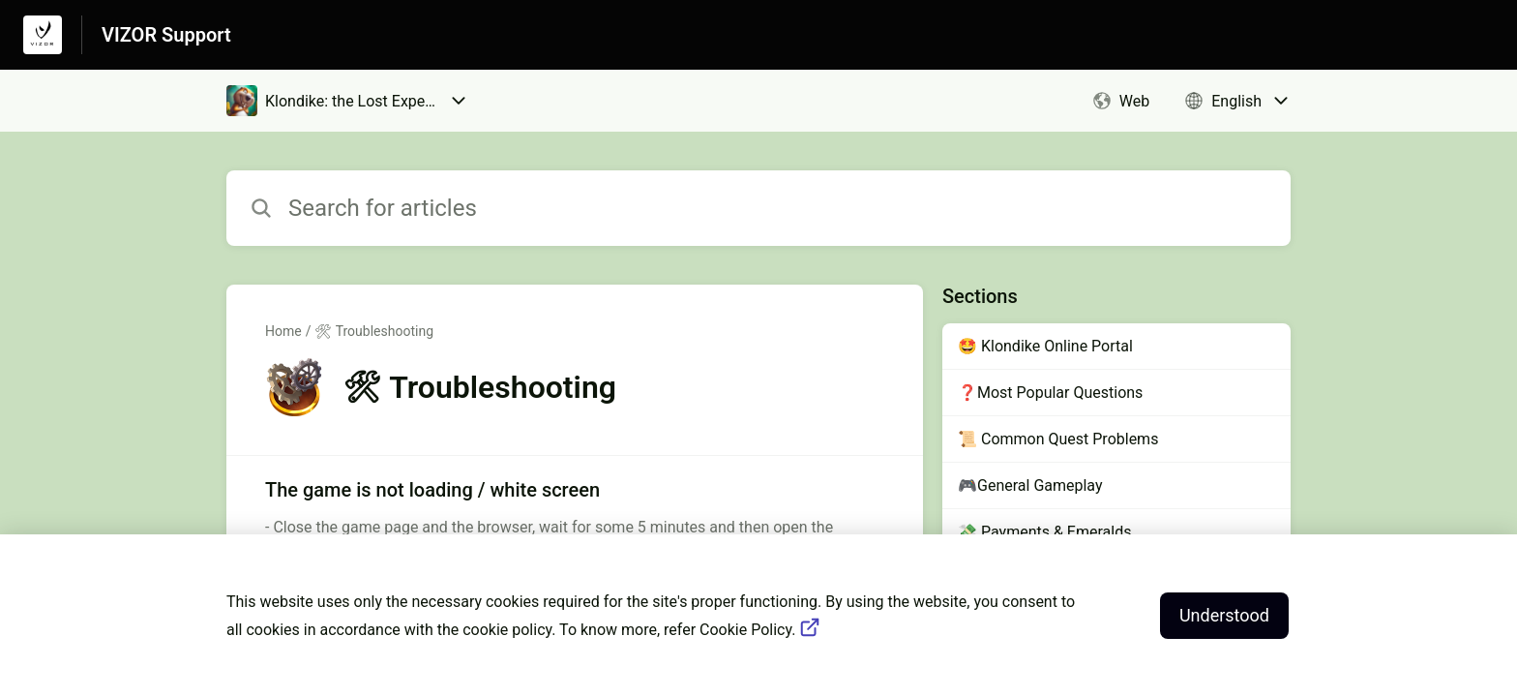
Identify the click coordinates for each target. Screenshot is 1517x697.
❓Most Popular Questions (1050, 392)
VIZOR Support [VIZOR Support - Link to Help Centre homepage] (166, 34)
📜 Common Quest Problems (1058, 439)
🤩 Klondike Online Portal (1045, 346)
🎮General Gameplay (1030, 485)
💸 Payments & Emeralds (1044, 532)
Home (283, 331)
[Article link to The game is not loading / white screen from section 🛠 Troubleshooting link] (574, 518)
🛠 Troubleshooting (373, 331)
